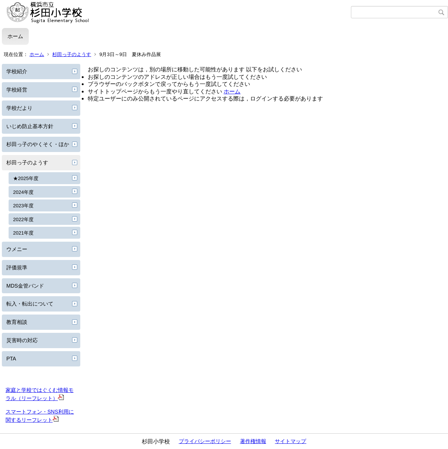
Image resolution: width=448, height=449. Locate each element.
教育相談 (16, 322)
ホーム (15, 36)
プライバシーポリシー (205, 441)
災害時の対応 (22, 340)
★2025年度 (25, 178)
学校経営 (16, 90)
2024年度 (23, 192)
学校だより (19, 108)
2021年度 (23, 233)
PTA (11, 359)
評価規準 (16, 267)
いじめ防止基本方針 (29, 126)
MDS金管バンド (25, 286)
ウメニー (16, 249)
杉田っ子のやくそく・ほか (37, 144)
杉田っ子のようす (71, 54)
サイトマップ (290, 441)
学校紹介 (16, 71)
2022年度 (23, 219)
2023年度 (23, 205)
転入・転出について (29, 304)
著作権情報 (253, 441)
